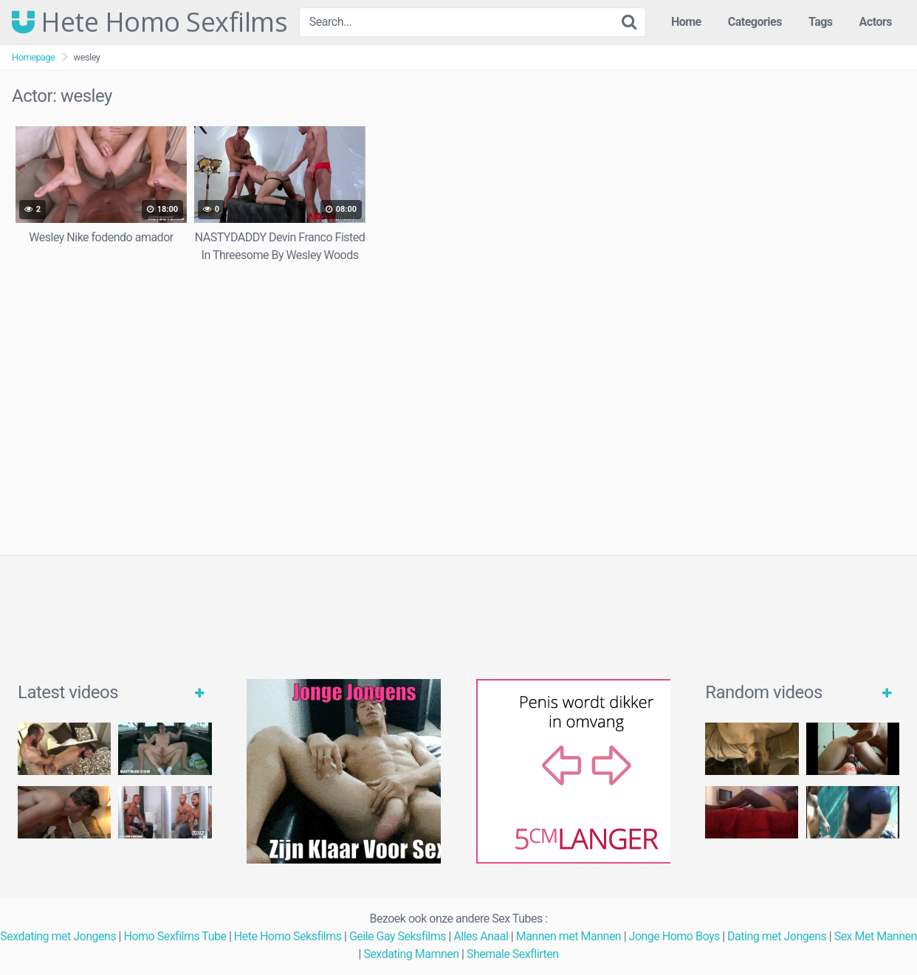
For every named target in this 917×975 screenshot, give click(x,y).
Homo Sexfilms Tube (174, 936)
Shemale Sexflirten (513, 954)
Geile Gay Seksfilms (397, 936)
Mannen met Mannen (569, 936)
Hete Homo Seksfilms (288, 936)
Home (686, 22)
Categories (755, 22)
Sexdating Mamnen (410, 954)
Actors (875, 22)
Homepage (33, 57)
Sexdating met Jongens (58, 936)
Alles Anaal (480, 936)
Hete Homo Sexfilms (149, 22)
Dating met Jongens (776, 936)
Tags (820, 22)
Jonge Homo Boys (674, 936)
